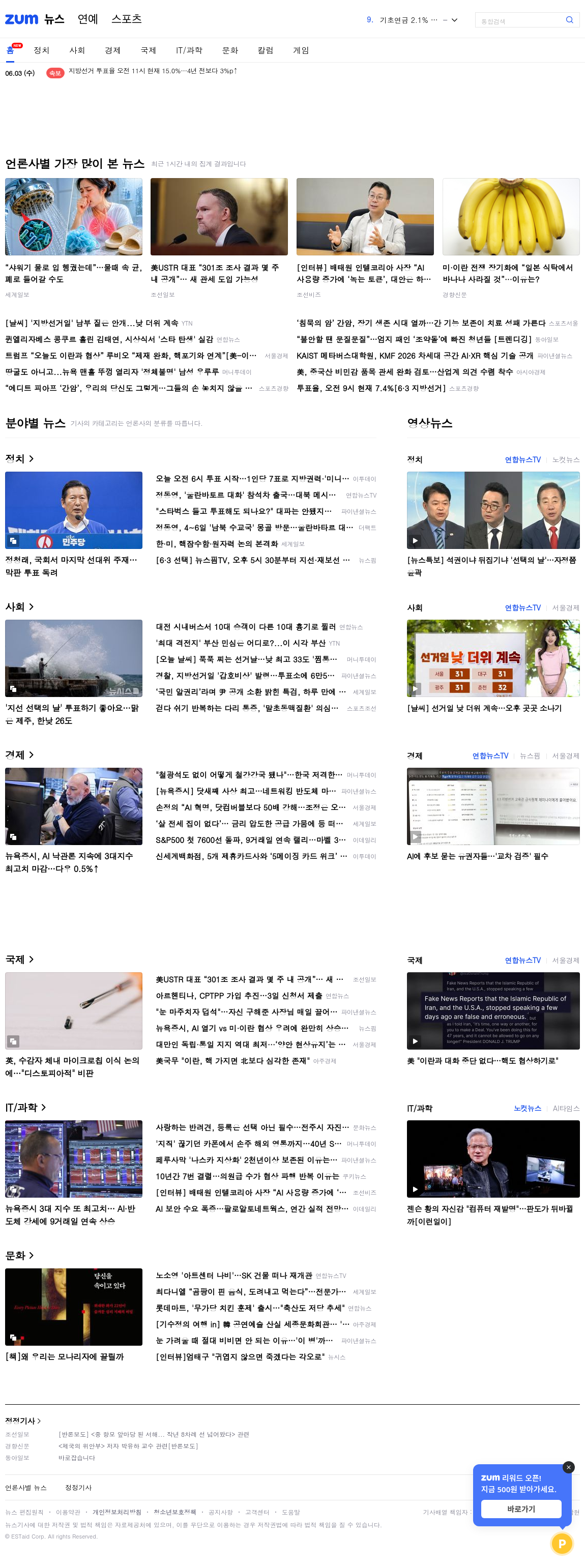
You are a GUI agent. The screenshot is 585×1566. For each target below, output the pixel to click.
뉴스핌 (530, 755)
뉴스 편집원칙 (24, 1511)
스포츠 (126, 19)
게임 (301, 50)
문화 (230, 50)
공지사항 (221, 1511)
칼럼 (265, 50)
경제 (113, 50)
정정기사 (20, 1420)
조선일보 (163, 294)
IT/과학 (189, 50)
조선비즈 (309, 294)
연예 (88, 19)
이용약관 (68, 1511)
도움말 (291, 1511)
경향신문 (455, 294)
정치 (42, 50)
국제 (148, 50)
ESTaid (20, 1536)
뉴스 (54, 19)
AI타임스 (566, 1108)
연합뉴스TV (522, 459)
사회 (77, 50)
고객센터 (257, 1511)
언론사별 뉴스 (26, 1487)
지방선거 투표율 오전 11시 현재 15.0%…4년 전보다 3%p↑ (153, 73)
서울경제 (566, 607)
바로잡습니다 (76, 1457)
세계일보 (17, 294)
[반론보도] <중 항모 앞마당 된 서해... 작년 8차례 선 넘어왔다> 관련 (154, 1434)
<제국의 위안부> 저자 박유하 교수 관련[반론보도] (128, 1445)
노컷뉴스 (566, 459)
